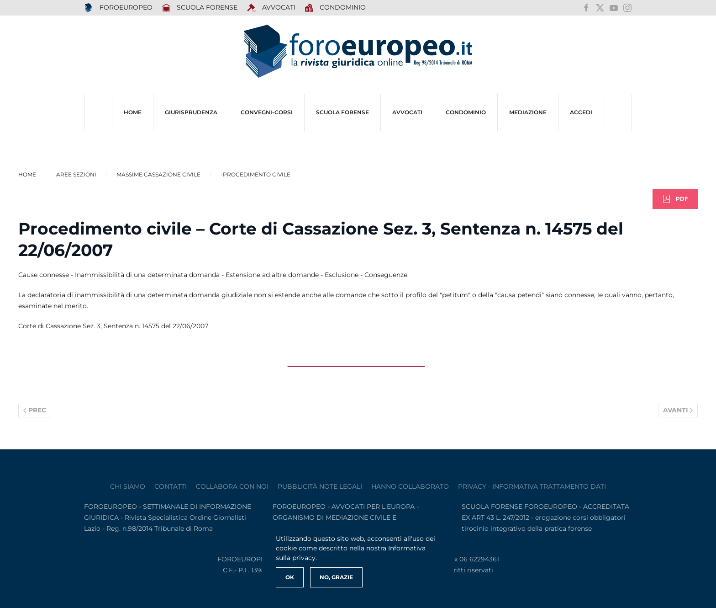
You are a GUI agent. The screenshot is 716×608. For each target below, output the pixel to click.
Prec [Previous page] (34, 410)
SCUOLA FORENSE (200, 7)
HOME (133, 112)
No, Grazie (336, 577)
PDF (675, 198)
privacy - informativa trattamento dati (532, 486)
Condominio (335, 7)
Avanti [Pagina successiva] (678, 410)
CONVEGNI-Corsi (267, 112)
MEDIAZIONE (528, 112)
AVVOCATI (271, 7)
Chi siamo (127, 486)
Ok (289, 577)
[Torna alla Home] (358, 51)
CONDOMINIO (466, 112)
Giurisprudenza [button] (191, 112)
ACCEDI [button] (581, 112)
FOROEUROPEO (118, 7)
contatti (170, 486)
